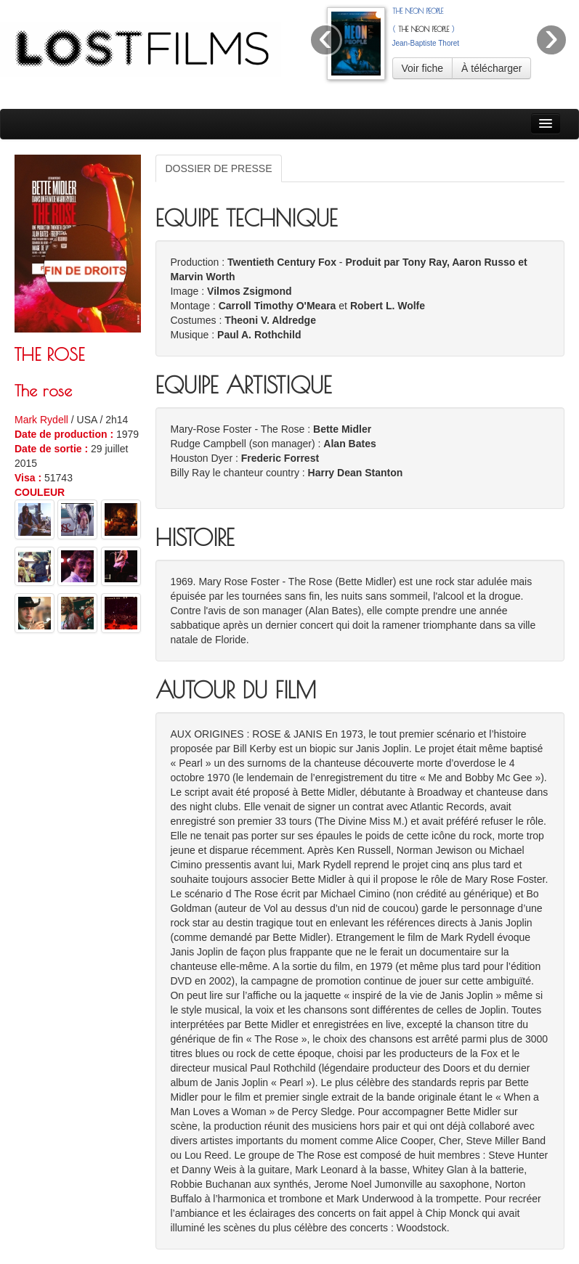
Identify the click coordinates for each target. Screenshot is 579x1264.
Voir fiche (423, 68)
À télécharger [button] (491, 68)
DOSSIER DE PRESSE (218, 168)
